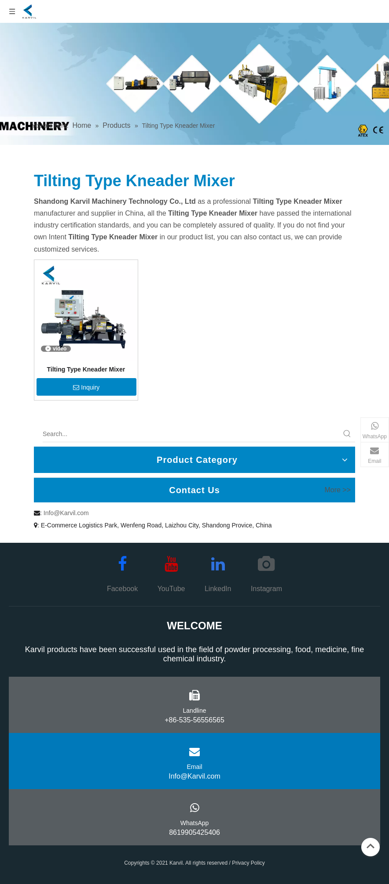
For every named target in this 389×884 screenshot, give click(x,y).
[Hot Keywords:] (347, 434)
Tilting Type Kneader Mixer (86, 369)
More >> (337, 490)
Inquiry (86, 387)
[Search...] (191, 434)
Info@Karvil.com (66, 512)
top (370, 846)
